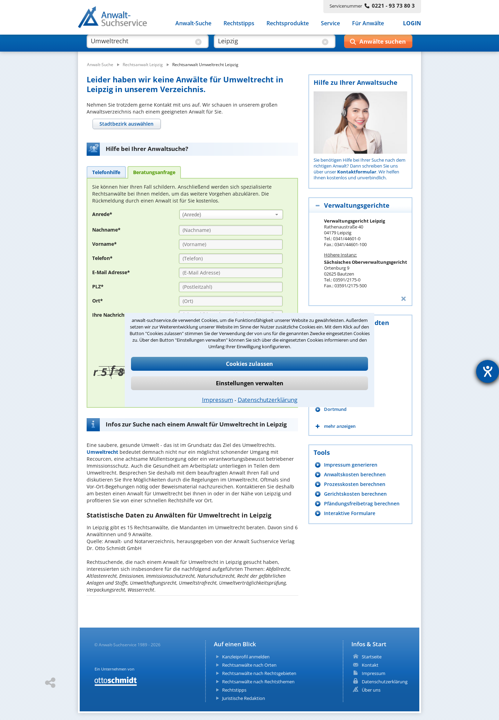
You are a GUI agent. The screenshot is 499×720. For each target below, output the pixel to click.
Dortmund (335, 409)
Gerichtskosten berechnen (355, 493)
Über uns (371, 690)
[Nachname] (231, 230)
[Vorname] (231, 244)
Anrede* (102, 214)
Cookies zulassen (249, 364)
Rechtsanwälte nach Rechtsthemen (258, 681)
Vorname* (104, 244)
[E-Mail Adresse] (231, 273)
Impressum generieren (350, 464)
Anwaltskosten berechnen (355, 474)
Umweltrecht (102, 452)
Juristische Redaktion (243, 698)
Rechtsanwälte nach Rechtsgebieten (259, 673)
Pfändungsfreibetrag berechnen (362, 503)
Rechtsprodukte (287, 23)
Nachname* (106, 229)
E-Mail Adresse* (111, 272)
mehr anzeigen (340, 426)
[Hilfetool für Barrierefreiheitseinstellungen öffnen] (487, 371)
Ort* (97, 300)
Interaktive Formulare (349, 513)
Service (330, 23)
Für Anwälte (368, 23)
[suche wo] (268, 44)
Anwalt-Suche (193, 23)
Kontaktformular (356, 172)
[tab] (127, 124)
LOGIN (412, 23)
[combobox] (231, 214)
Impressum (217, 400)
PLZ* (98, 286)
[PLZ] (231, 287)
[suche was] (141, 44)
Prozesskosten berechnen (354, 484)
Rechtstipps (239, 23)
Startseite (372, 657)
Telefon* (102, 258)
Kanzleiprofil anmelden (246, 656)
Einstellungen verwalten (249, 383)
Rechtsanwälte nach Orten (249, 665)
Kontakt (370, 665)
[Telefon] (231, 258)
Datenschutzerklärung (267, 400)
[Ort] (231, 301)
